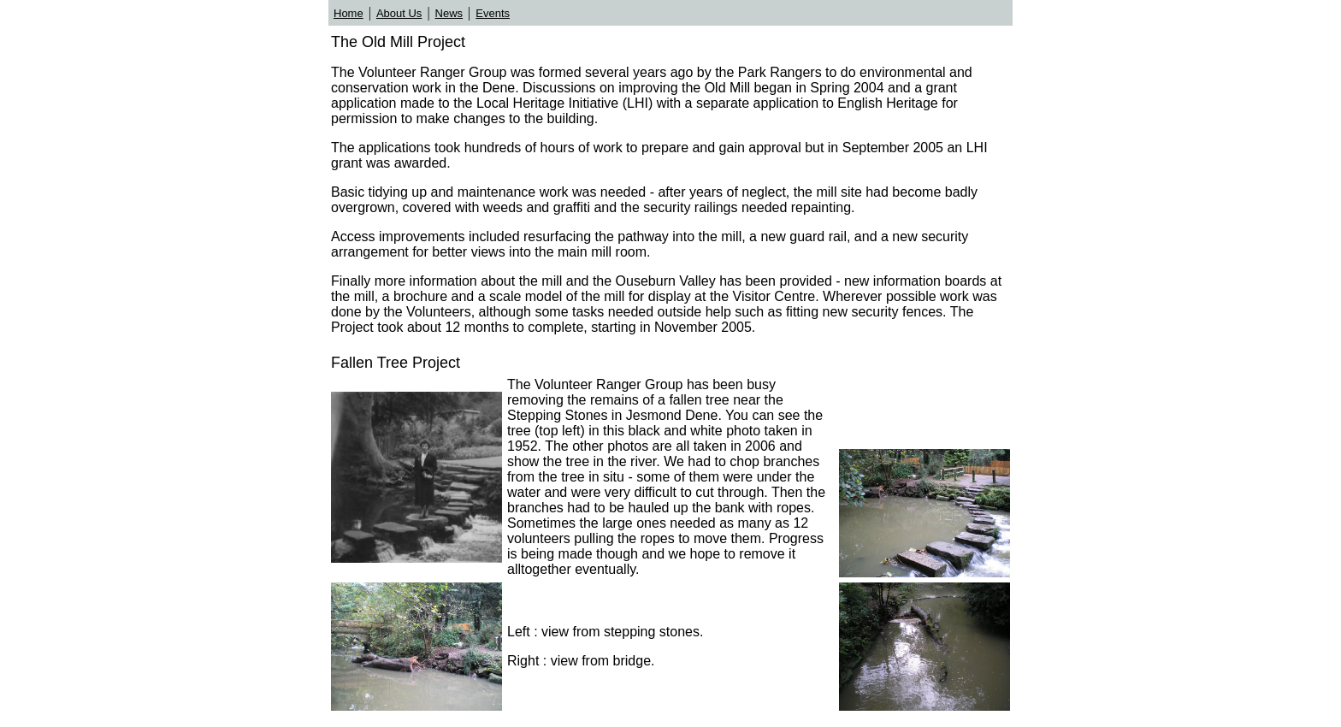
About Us (399, 13)
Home (348, 13)
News (449, 13)
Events (493, 13)
